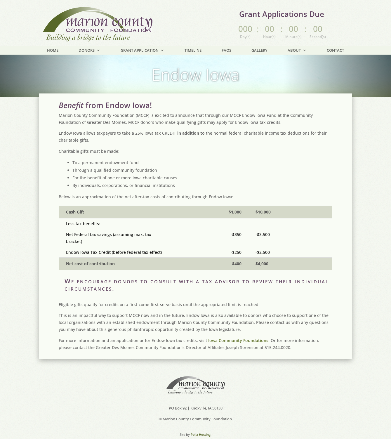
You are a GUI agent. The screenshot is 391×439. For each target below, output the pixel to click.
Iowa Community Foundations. (239, 333)
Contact (335, 50)
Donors (87, 50)
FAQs (226, 50)
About (294, 50)
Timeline (193, 50)
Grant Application (140, 50)
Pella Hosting (201, 427)
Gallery (259, 50)
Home (52, 50)
